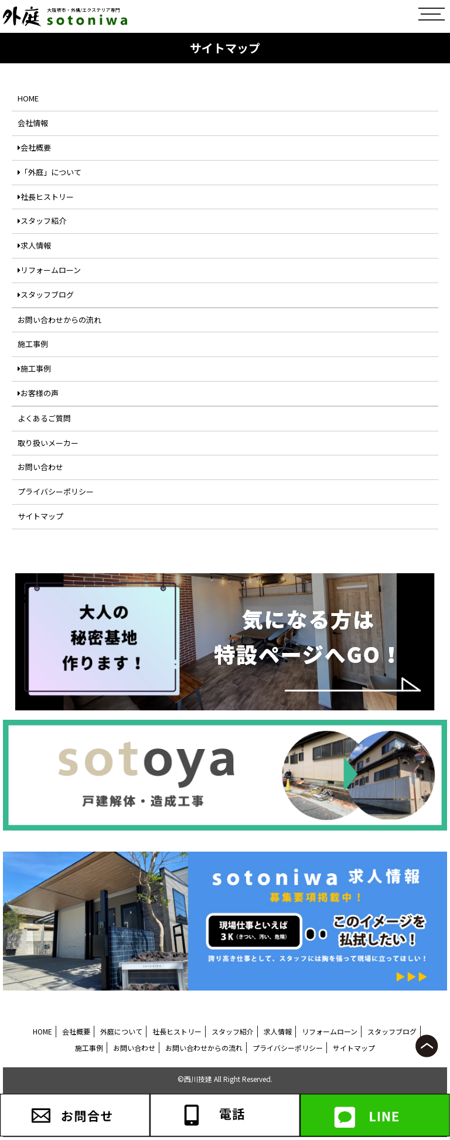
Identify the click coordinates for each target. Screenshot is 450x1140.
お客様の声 (38, 393)
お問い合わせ (40, 466)
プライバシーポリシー (56, 491)
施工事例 (33, 343)
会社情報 (33, 122)
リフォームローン (49, 269)
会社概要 (34, 147)
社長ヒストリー (46, 196)
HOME (28, 98)
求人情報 (34, 245)
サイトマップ (40, 516)
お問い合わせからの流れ (59, 319)
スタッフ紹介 (42, 220)
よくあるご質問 (44, 418)
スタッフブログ (46, 294)
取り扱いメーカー (48, 442)
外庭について (121, 1031)
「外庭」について (49, 172)
